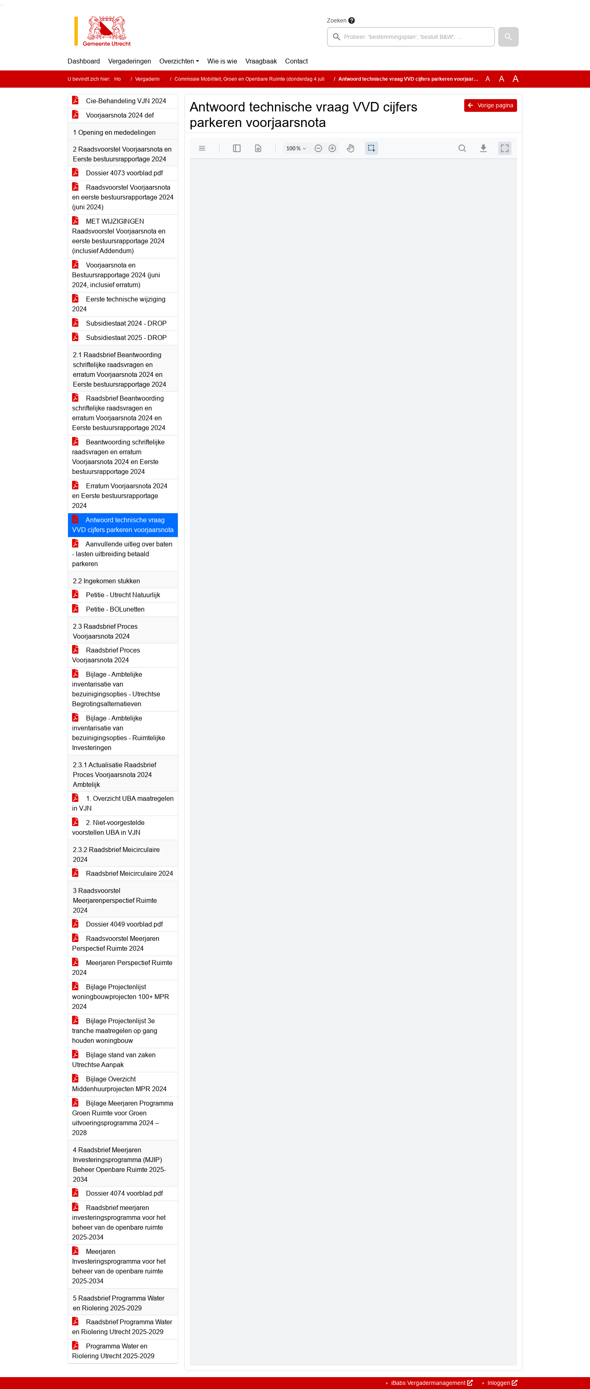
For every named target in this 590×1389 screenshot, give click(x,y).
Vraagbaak (261, 61)
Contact (296, 61)
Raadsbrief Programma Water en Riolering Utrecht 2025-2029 (122, 1327)
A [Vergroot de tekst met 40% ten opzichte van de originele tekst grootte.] (516, 79)
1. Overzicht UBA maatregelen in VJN (123, 803)
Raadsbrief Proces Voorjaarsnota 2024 (106, 655)
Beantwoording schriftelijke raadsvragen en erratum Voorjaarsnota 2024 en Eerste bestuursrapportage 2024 (118, 457)
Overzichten (176, 61)
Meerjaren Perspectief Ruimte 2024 (122, 967)
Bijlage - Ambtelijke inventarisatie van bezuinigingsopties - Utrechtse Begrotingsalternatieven (116, 689)
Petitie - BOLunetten (108, 609)
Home (121, 79)
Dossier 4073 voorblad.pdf (117, 173)
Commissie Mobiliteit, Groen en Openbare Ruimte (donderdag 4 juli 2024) (257, 79)
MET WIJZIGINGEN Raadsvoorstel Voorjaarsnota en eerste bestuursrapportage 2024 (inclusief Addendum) (119, 236)
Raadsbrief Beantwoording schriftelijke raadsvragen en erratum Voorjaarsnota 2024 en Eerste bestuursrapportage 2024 (119, 413)
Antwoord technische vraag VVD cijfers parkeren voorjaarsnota (123, 525)
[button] (508, 37)
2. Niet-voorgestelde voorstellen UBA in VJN (108, 827)
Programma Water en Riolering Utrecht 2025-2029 (113, 1351)
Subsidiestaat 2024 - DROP (119, 323)
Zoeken (337, 20)
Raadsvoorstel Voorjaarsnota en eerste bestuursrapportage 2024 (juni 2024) (123, 197)
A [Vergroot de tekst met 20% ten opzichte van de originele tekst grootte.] (501, 79)
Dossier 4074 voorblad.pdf (117, 1193)
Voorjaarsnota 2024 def (113, 115)
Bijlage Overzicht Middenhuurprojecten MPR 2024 (119, 1084)
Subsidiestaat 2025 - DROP (119, 337)
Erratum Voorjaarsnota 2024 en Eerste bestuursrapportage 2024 (120, 496)
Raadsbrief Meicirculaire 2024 (122, 873)
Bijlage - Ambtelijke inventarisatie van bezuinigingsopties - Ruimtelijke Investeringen (118, 733)
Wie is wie (222, 61)
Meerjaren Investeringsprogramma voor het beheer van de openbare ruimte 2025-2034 (119, 1266)
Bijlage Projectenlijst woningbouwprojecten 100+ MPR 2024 (120, 996)
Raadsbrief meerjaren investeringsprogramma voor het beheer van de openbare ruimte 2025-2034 (119, 1222)
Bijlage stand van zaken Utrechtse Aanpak (114, 1059)
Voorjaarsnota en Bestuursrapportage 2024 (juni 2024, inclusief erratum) (116, 275)
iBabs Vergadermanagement (431, 1383)
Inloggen (501, 1383)
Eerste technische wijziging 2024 (119, 304)
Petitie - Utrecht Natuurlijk (116, 594)
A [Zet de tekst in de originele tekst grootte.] (488, 78)
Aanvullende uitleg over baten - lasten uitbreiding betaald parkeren (122, 554)
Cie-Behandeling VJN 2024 (119, 100)
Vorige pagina (490, 105)
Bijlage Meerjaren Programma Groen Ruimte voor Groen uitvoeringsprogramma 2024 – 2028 (122, 1118)
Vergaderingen (129, 61)
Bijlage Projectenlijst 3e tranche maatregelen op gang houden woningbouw (114, 1030)
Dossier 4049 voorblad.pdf (117, 924)
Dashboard (84, 61)
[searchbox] (411, 37)
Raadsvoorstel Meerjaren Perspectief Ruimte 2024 (115, 943)
